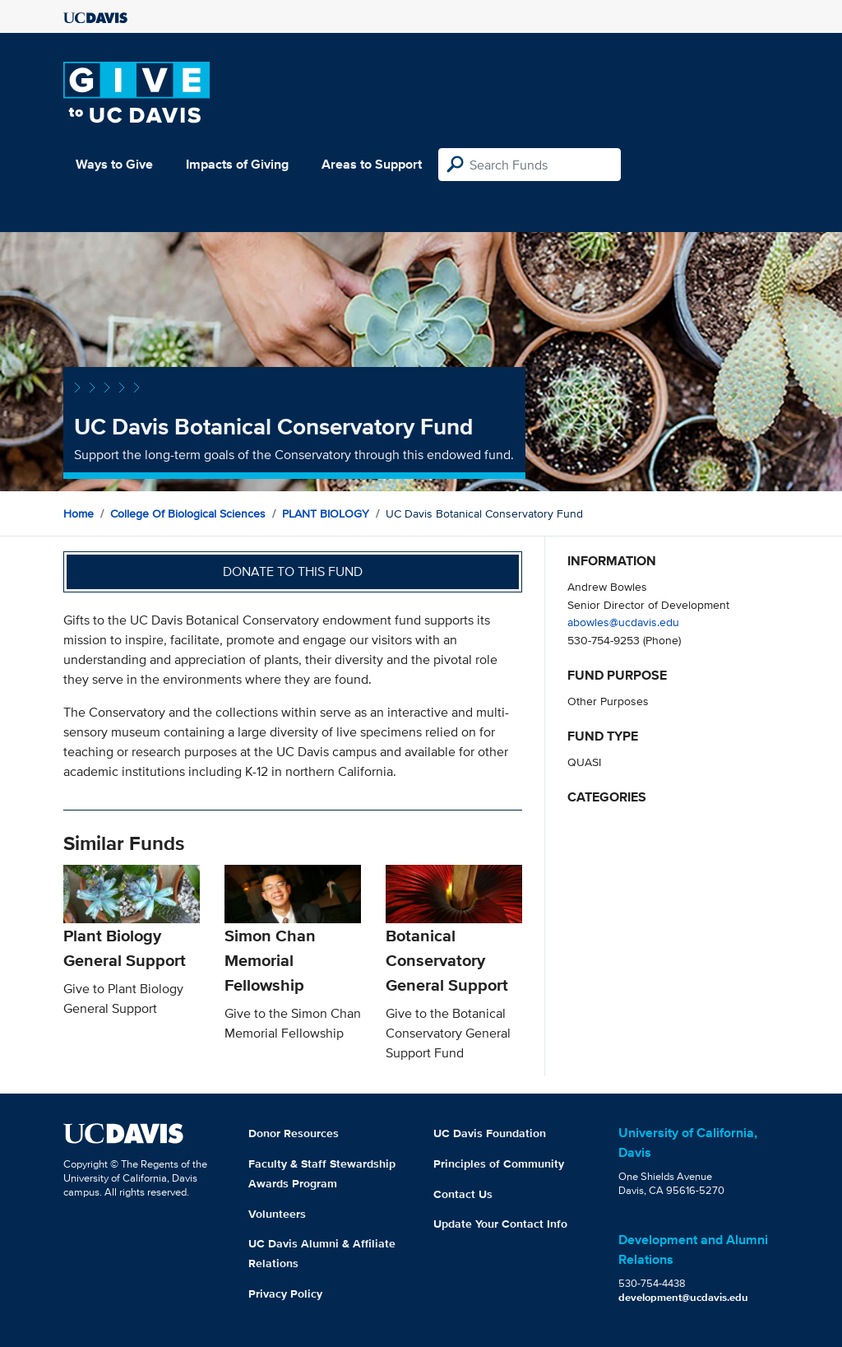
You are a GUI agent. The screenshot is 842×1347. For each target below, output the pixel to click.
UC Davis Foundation (489, 1133)
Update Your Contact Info (500, 1223)
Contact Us (463, 1194)
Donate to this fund (293, 571)
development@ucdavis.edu (683, 1297)
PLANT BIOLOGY (325, 513)
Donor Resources (293, 1133)
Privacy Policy (285, 1293)
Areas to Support (372, 164)
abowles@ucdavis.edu (623, 621)
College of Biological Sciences (188, 513)
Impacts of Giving (237, 164)
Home (78, 513)
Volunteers (277, 1213)
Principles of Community (498, 1163)
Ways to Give (114, 164)
